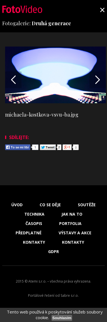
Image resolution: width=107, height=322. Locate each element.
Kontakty (34, 242)
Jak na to (71, 214)
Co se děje (50, 204)
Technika (34, 214)
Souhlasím (61, 318)
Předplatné (29, 232)
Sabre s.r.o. (70, 295)
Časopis (33, 223)
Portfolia (70, 223)
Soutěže (87, 204)
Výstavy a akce (75, 232)
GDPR (53, 251)
